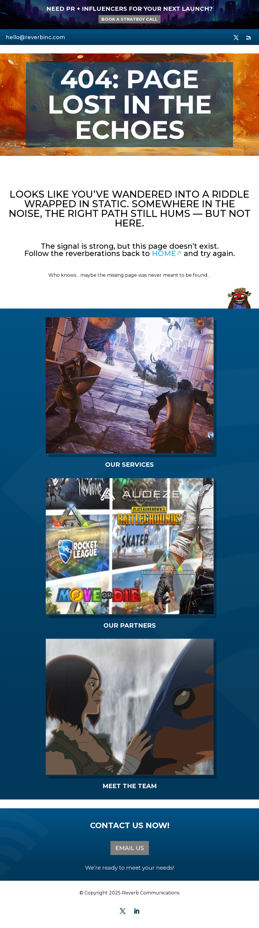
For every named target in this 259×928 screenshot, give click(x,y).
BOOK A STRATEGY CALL (129, 19)
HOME (167, 253)
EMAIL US (129, 848)
